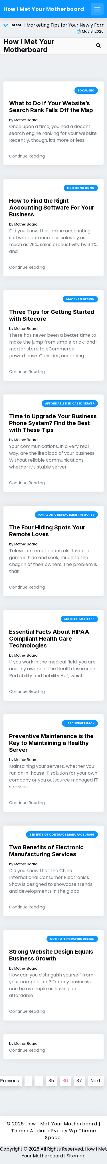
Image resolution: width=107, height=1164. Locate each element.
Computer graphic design (72, 939)
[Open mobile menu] (97, 9)
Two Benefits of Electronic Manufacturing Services (46, 851)
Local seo (86, 90)
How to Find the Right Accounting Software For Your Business (51, 207)
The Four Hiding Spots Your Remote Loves (47, 531)
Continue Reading (27, 156)
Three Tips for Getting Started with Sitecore (51, 315)
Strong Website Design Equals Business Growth (51, 955)
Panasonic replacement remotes (66, 515)
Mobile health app (79, 619)
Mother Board (26, 120)
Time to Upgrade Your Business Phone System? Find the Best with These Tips (53, 423)
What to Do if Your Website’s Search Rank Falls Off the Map (51, 106)
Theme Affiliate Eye (35, 1130)
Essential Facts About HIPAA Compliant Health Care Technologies (49, 638)
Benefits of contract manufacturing (61, 834)
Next (95, 1080)
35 (51, 1080)
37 (79, 1080)
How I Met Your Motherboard (43, 9)
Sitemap (76, 1156)
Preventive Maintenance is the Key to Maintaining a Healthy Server (51, 743)
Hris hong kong (80, 188)
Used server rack (79, 723)
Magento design (80, 299)
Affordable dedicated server (69, 403)
